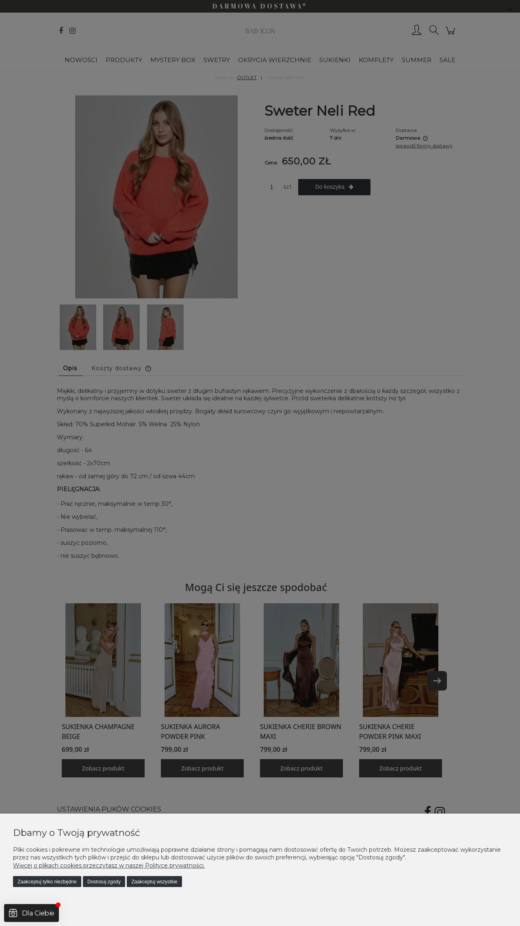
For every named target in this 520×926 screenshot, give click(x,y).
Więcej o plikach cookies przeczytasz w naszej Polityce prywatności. (109, 865)
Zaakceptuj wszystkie (154, 882)
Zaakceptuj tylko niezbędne (46, 882)
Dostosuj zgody (104, 882)
